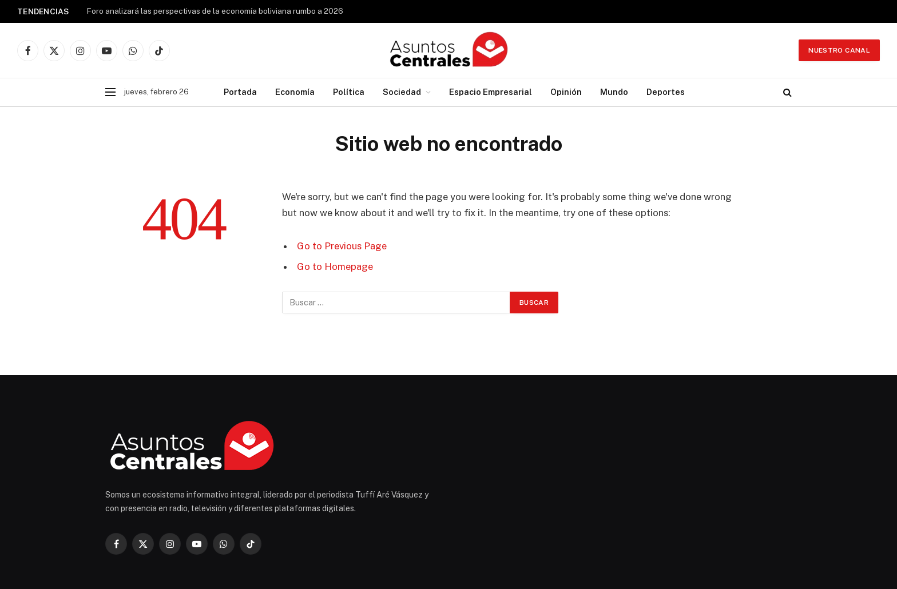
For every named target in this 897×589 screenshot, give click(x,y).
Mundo (614, 92)
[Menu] (110, 92)
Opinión (566, 92)
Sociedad (402, 92)
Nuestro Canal (839, 50)
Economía (295, 92)
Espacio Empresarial (490, 92)
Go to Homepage (335, 266)
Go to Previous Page (342, 246)
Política (348, 92)
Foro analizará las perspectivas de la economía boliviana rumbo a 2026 (214, 10)
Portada (240, 92)
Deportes (665, 92)
